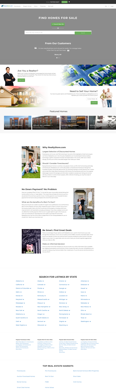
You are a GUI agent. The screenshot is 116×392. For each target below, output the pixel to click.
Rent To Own (49, 363)
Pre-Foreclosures (50, 358)
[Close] (70, 2)
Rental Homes (21, 369)
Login (112, 6)
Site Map (74, 388)
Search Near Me (58, 24)
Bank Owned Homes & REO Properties (86, 358)
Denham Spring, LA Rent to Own (46, 335)
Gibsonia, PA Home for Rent (88, 335)
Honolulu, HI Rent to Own (44, 330)
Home (35, 6)
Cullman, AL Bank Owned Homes (67, 329)
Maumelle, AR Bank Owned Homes (68, 335)
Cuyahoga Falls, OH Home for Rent (90, 330)
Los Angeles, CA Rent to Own (45, 332)
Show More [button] (19, 336)
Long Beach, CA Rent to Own (45, 329)
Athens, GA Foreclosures (22, 335)
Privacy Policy (49, 388)
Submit (95, 101)
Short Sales (77, 363)
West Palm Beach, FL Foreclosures (25, 329)
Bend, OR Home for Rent (87, 333)
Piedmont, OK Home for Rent (88, 332)
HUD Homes (77, 369)
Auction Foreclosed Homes (26, 363)
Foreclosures (17, 6)
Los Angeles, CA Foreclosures (23, 332)
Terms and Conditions (57, 388)
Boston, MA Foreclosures (22, 330)
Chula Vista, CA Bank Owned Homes (68, 330)
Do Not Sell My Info (67, 388)
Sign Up (21, 79)
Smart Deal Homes (23, 374)
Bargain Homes (27, 6)
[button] (20, 268)
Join (106, 6)
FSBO (47, 369)
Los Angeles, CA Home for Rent (89, 329)
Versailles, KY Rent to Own (44, 333)
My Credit (50, 6)
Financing (42, 6)
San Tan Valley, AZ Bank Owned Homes (67, 332)
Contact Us (42, 388)
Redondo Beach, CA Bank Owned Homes (67, 337)
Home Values (49, 374)
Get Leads (65, 2)
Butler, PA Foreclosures (22, 333)
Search (83, 32)
